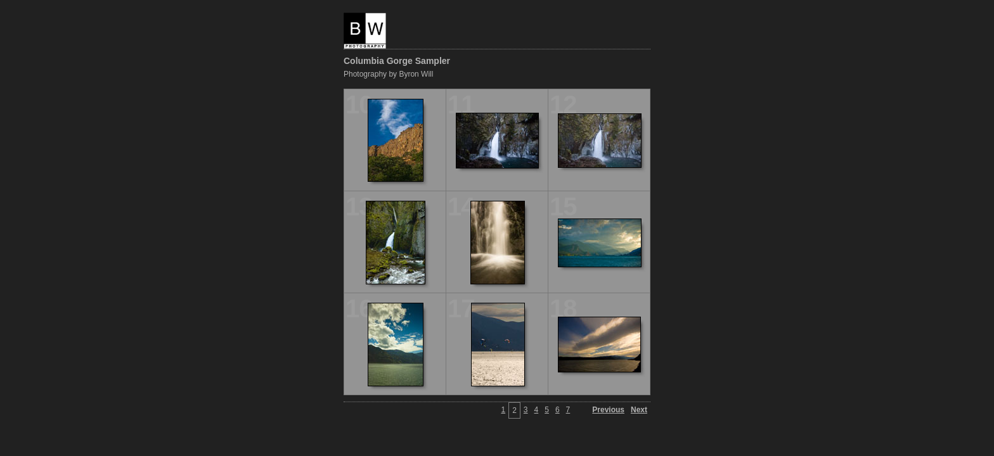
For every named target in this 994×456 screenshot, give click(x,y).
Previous (608, 409)
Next (639, 409)
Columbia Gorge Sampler (397, 61)
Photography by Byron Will (388, 74)
